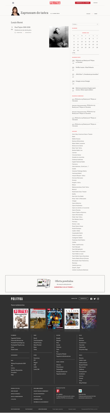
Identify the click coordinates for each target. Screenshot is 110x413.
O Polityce (13, 399)
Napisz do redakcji (15, 394)
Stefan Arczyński (77, 236)
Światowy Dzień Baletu (78, 240)
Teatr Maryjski (76, 247)
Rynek (35, 355)
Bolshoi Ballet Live (77, 150)
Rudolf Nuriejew (76, 229)
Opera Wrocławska (77, 215)
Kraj (12, 360)
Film (57, 343)
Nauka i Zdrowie (60, 362)
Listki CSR (36, 369)
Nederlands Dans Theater (79, 192)
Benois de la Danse (77, 146)
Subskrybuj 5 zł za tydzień (63, 287)
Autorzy (81, 376)
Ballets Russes (76, 139)
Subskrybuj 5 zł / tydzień (83, 2)
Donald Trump (37, 343)
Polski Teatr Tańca (77, 217)
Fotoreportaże (83, 372)
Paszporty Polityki (61, 354)
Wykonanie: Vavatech (72, 409)
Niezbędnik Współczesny (17, 345)
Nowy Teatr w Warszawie (79, 199)
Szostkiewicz (82, 343)
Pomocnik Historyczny (17, 340)
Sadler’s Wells (76, 231)
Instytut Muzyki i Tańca (78, 176)
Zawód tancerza (76, 265)
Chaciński (81, 345)
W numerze (13, 335)
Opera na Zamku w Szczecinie (80, 208)
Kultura (58, 335)
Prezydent (14, 373)
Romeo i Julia (76, 224)
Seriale (58, 345)
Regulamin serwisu (38, 388)
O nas (80, 381)
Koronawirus (14, 355)
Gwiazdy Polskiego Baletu (79, 171)
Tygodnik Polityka (16, 338)
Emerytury (37, 358)
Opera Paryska (76, 210)
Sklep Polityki (83, 383)
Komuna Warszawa (77, 178)
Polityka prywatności (39, 394)
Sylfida (74, 242)
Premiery (74, 222)
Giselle (74, 169)
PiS (12, 366)
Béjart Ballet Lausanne (78, 144)
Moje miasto (82, 367)
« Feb (73, 53)
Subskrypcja (83, 298)
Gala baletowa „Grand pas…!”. (80, 167)
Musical (74, 190)
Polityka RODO (37, 396)
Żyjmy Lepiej (14, 350)
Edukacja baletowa (77, 160)
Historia (81, 358)
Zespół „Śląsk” (76, 268)
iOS (57, 394)
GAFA (35, 367)
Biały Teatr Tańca (77, 148)
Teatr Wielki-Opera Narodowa (80, 256)
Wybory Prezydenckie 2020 (18, 363)
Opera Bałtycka (76, 203)
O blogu (88, 13)
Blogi (80, 335)
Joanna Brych (28, 32)
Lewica (13, 368)
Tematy (81, 378)
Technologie (59, 369)
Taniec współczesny (77, 245)
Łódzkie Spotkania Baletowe (80, 270)
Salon (12, 347)
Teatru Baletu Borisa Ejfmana (80, 259)
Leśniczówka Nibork (42, 409)
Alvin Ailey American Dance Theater (82, 134)
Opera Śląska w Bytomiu (79, 213)
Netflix (74, 194)
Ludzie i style (82, 360)
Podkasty (81, 369)
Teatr (57, 350)
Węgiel (35, 363)
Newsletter (74, 298)
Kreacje (74, 180)
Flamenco (75, 164)
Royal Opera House (77, 226)
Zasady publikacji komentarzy (41, 391)
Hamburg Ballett (77, 173)
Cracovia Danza (76, 155)
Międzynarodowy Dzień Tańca (80, 187)
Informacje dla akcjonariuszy (41, 402)
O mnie (95, 13)
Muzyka (58, 340)
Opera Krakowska (77, 206)
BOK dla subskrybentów (17, 396)
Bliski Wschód (37, 345)
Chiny (35, 350)
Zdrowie (58, 365)
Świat (35, 335)
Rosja (35, 347)
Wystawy (74, 263)
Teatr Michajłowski (77, 249)
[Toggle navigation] (13, 3)
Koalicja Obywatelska (16, 370)
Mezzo (74, 185)
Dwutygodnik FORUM (15, 409)
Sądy (12, 375)
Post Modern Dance (77, 219)
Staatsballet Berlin (77, 233)
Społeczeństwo (83, 363)
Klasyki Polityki (83, 365)
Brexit (35, 338)
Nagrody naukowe (61, 374)
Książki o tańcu (76, 183)
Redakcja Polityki (15, 388)
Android (60, 394)
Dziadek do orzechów (78, 157)
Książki (58, 338)
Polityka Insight (29, 409)
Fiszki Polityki (82, 394)
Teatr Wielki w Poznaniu (78, 252)
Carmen (74, 153)
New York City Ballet (77, 196)
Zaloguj (95, 2)
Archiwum (82, 374)
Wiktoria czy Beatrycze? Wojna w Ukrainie (84, 100)
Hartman (81, 340)
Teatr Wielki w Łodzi (77, 254)
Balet (73, 137)
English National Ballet (78, 162)
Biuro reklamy (14, 391)
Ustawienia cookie (38, 399)
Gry (57, 352)
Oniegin (74, 201)
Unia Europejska (38, 340)
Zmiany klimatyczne (61, 372)
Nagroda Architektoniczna (63, 356)
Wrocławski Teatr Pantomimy (80, 261)
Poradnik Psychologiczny (17, 343)
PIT (35, 360)
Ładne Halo (61, 409)
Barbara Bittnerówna (78, 141)
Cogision (57, 409)
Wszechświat (59, 367)
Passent (81, 338)
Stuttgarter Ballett (77, 238)
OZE (35, 365)
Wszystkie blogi (83, 350)
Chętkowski (82, 347)
